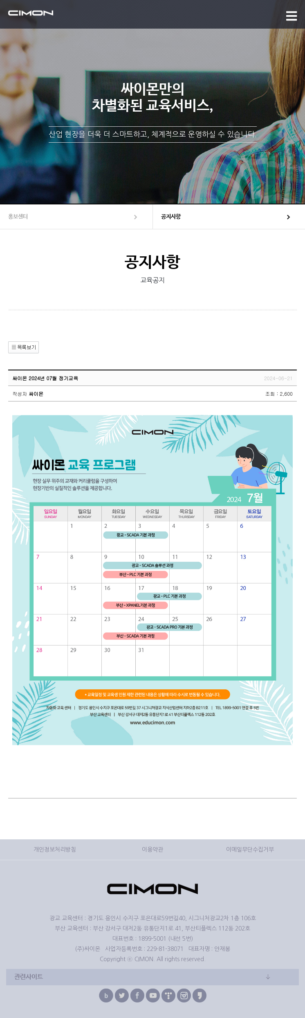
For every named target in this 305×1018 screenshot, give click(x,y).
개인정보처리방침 (55, 849)
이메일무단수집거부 (250, 849)
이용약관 (152, 849)
